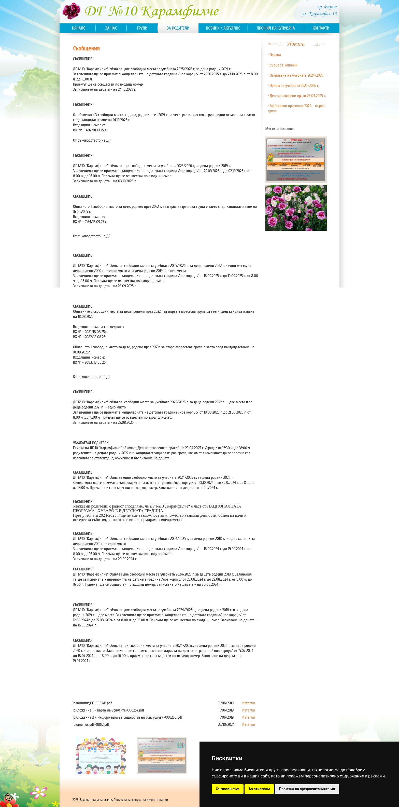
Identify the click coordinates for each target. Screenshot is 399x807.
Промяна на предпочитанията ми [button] (307, 789)
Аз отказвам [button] (259, 789)
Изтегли (248, 703)
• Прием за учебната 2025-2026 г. (293, 85)
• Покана (274, 55)
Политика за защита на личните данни (141, 800)
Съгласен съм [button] (227, 789)
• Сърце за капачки (282, 65)
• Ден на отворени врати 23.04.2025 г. (297, 95)
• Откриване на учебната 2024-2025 (295, 75)
